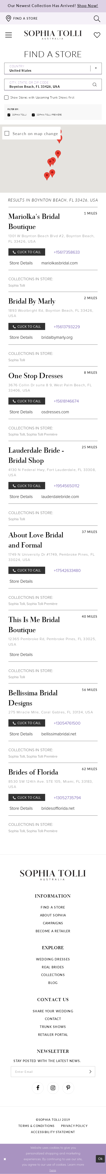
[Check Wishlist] (97, 35)
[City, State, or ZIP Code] (53, 84)
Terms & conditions (36, 1126)
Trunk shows (53, 1026)
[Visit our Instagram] (53, 1088)
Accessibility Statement (53, 1132)
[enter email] (53, 1071)
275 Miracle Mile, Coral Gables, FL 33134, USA (50, 712)
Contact (53, 1018)
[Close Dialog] (5, 1158)
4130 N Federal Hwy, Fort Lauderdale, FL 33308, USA (52, 472)
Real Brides (53, 967)
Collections (53, 975)
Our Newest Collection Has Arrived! (53, 5)
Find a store (53, 907)
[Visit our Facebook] (38, 1088)
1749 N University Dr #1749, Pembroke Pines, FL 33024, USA (51, 557)
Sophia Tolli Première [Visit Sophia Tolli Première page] (42, 434)
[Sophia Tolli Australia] (53, 34)
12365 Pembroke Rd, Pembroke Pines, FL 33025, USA (52, 641)
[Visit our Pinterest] (68, 1088)
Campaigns (53, 923)
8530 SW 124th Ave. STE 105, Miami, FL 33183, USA (50, 784)
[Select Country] (53, 68)
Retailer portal (53, 1034)
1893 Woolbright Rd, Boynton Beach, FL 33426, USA (50, 313)
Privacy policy (74, 1126)
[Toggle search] (97, 18)
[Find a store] (21, 18)
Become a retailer (53, 931)
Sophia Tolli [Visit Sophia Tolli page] (16, 285)
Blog (53, 982)
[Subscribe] (90, 1071)
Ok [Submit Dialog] (100, 1158)
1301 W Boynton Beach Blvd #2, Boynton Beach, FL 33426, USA (51, 238)
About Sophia (53, 915)
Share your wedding (53, 1011)
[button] (8, 35)
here (53, 1170)
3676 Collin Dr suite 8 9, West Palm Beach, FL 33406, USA (50, 387)
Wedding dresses (53, 959)
